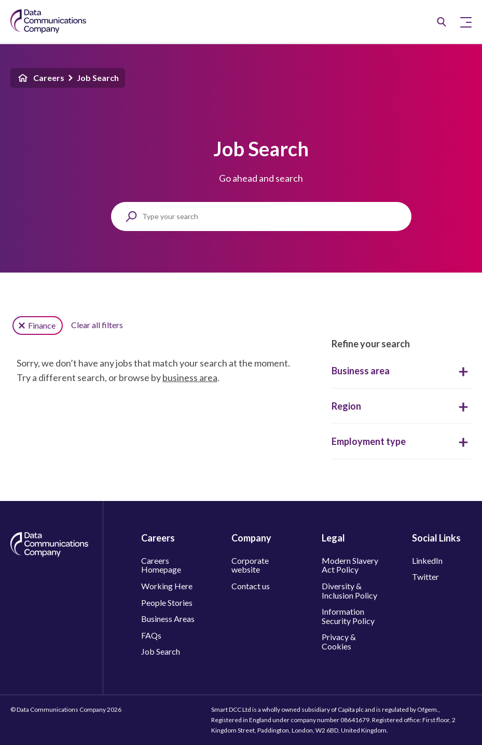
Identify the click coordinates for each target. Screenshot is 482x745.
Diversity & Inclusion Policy (349, 590)
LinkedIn (427, 560)
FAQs (151, 635)
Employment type (402, 441)
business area (189, 377)
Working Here (166, 586)
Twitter (425, 576)
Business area (402, 370)
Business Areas (168, 619)
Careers (40, 78)
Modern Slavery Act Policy (350, 565)
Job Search (98, 78)
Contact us (250, 586)
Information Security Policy (348, 616)
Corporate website (250, 565)
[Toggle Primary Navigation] (466, 22)
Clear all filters (97, 325)
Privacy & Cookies (339, 641)
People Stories (166, 602)
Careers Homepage (161, 565)
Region (402, 406)
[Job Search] (441, 22)
